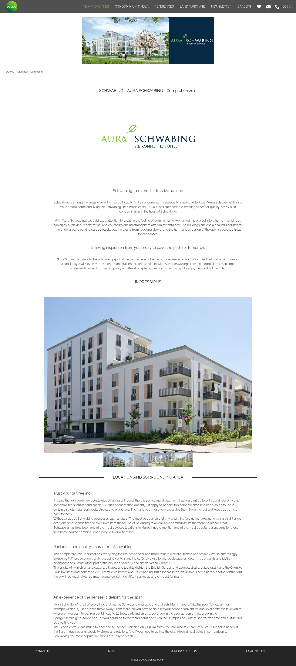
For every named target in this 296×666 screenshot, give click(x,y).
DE (285, 6)
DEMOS (10, 71)
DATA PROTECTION (183, 651)
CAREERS (244, 6)
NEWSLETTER (221, 6)
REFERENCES (164, 6)
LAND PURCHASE (192, 6)
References (22, 71)
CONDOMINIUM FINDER (132, 6)
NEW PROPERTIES (96, 6)
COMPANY (42, 651)
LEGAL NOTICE (255, 651)
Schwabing (36, 71)
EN (291, 6)
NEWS (112, 651)
